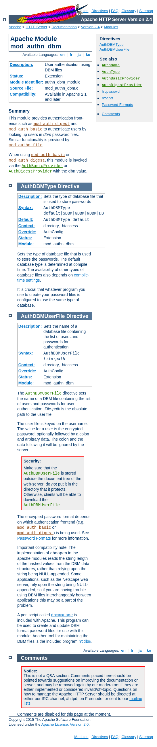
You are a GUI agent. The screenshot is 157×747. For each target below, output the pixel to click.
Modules (111, 27)
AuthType (111, 72)
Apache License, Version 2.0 (65, 724)
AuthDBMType (111, 44)
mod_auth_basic (26, 129)
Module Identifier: (26, 82)
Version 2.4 (90, 27)
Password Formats (117, 105)
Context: (26, 225)
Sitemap (146, 11)
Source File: (21, 88)
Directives (99, 11)
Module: (26, 244)
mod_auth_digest (51, 124)
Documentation (63, 27)
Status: (16, 76)
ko (88, 54)
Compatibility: (23, 94)
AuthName (111, 65)
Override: (27, 232)
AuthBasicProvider (42, 166)
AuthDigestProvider (30, 171)
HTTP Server (36, 27)
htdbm (107, 98)
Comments (111, 114)
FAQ (114, 11)
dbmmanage (62, 615)
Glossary (128, 11)
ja (79, 54)
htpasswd (111, 92)
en (62, 54)
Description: (21, 64)
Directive (68, 186)
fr (71, 54)
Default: (25, 219)
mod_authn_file (26, 145)
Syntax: (25, 207)
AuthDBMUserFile (114, 49)
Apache (15, 27)
